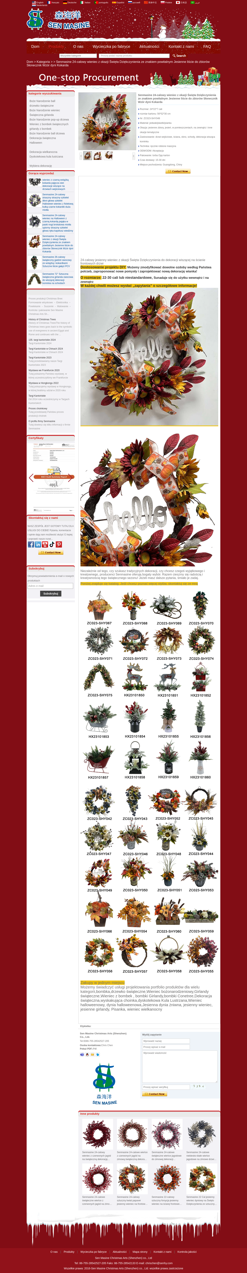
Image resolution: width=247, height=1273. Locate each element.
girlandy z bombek (41, 128)
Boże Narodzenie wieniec (45, 110)
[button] (70, 478)
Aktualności (149, 46)
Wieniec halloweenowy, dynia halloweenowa (141, 1002)
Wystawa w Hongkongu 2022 (43, 383)
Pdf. (95, 1048)
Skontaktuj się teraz (50, 552)
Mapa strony (140, 1251)
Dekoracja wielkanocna (43, 151)
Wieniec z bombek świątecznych (49, 124)
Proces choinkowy (38, 409)
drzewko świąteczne (42, 105)
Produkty (56, 46)
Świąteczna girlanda (42, 114)
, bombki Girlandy (148, 996)
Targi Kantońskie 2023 (40, 358)
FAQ (207, 46)
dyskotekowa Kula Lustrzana (162, 1000)
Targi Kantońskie (37, 396)
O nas (78, 46)
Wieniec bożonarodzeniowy (169, 991)
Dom (35, 46)
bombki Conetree (178, 996)
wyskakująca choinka (119, 1000)
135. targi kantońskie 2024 (42, 340)
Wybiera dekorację (41, 165)
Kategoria (43, 61)
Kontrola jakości (187, 1251)
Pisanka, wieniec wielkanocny (136, 1009)
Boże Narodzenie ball (42, 101)
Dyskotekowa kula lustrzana (46, 156)
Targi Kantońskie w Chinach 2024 (46, 349)
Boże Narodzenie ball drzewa (47, 133)
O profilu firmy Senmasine (42, 422)
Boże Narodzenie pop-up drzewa (49, 119)
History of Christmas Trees (42, 320)
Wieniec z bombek (116, 996)
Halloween (36, 142)
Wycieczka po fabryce (111, 46)
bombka (103, 991)
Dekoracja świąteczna (43, 138)
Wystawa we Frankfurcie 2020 (44, 371)
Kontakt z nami (181, 46)
